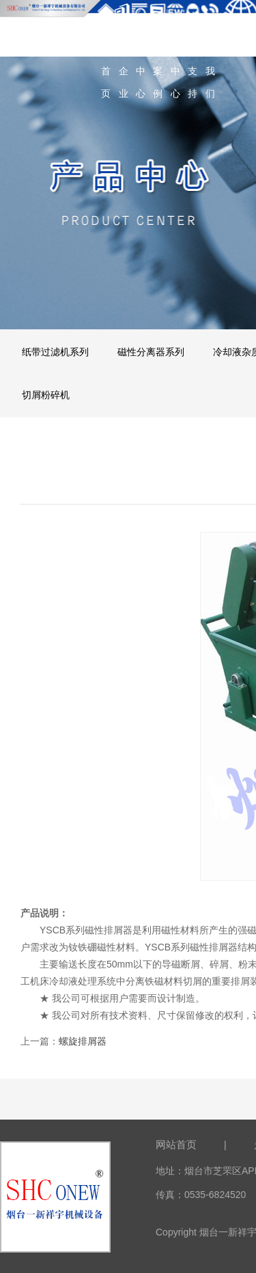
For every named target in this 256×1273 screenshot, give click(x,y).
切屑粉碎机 (46, 394)
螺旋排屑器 (82, 1041)
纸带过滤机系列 (55, 351)
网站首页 (176, 1144)
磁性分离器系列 (150, 351)
